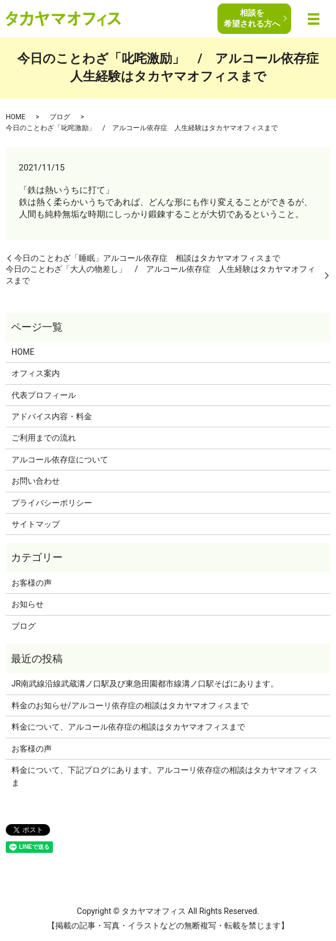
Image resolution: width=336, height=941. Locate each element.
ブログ (59, 117)
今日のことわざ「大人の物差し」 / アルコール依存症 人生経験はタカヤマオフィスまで (160, 274)
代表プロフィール (44, 395)
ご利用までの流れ (44, 437)
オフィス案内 (36, 373)
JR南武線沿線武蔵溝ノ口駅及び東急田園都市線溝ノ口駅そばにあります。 (145, 683)
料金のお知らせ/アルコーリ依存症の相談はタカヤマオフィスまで (130, 705)
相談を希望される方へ (252, 17)
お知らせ (28, 604)
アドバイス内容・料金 (52, 416)
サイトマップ (36, 524)
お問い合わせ (36, 480)
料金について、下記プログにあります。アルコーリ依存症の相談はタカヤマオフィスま (165, 776)
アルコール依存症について (60, 459)
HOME (15, 117)
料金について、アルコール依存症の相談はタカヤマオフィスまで (128, 726)
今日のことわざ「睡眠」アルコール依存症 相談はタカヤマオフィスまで (147, 258)
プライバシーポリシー (52, 502)
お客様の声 (32, 582)
